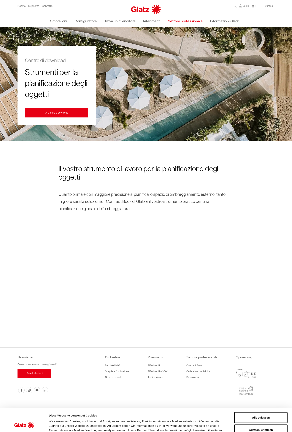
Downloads (192, 377)
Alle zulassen (261, 395)
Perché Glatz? (112, 365)
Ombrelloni (112, 357)
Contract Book (194, 365)
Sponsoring (244, 357)
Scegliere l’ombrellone (117, 371)
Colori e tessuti (113, 377)
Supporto (33, 6)
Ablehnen (261, 419)
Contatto (47, 6)
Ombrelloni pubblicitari (198, 371)
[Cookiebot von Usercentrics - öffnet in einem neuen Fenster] (24, 425)
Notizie (22, 6)
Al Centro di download (56, 112)
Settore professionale (202, 357)
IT (257, 5)
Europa (269, 5)
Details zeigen (198, 424)
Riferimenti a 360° (157, 371)
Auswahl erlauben (261, 407)
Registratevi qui (34, 373)
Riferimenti (155, 357)
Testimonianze (155, 377)
